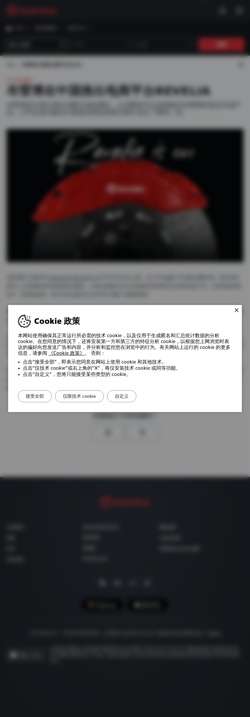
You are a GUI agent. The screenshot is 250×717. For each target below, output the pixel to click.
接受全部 (37, 396)
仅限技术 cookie (86, 396)
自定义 (133, 396)
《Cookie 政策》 (67, 353)
